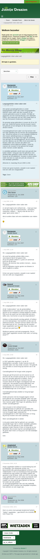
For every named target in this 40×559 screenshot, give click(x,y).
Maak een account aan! (10, 42)
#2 (36, 201)
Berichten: (10, 98)
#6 (36, 463)
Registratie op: (12, 97)
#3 (36, 249)
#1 (36, 103)
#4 (36, 302)
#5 (36, 355)
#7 (36, 507)
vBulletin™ (23, 548)
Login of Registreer (32, 1)
